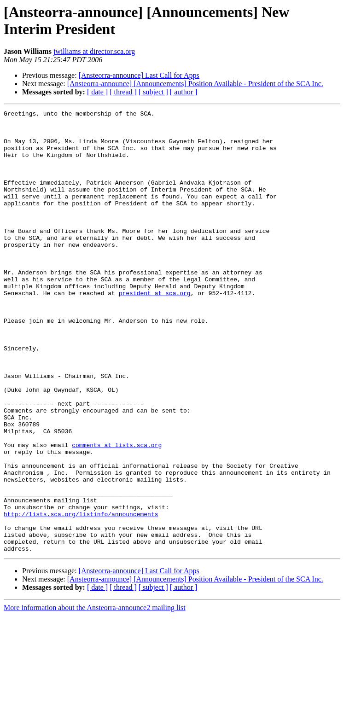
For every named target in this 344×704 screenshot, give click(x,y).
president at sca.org (155, 330)
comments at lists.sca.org (117, 512)
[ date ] (97, 92)
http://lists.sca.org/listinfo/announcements (81, 595)
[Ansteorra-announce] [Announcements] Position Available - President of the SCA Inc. (195, 83)
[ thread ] (123, 92)
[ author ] (184, 92)
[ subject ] (153, 92)
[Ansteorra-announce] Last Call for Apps (139, 75)
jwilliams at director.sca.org (94, 51)
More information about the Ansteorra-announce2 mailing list (95, 696)
